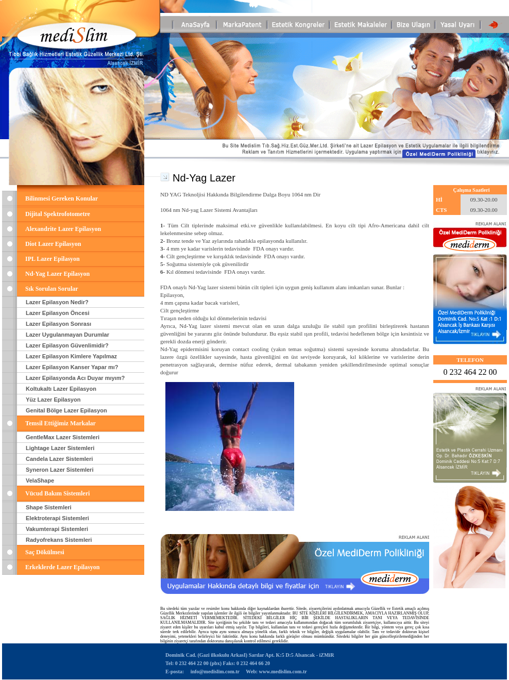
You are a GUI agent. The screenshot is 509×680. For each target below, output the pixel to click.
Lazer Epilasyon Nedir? (57, 302)
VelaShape (40, 480)
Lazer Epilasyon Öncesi (58, 313)
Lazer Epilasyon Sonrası (58, 324)
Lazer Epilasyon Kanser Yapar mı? (72, 367)
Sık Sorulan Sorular (51, 288)
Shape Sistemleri (49, 507)
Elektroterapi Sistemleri (57, 518)
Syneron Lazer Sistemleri (59, 470)
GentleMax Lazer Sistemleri (62, 437)
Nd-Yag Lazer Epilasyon (57, 273)
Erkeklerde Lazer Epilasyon (62, 567)
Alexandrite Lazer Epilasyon (63, 229)
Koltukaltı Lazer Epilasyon (61, 389)
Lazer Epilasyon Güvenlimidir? (67, 345)
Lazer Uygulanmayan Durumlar (67, 334)
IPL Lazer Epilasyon (52, 258)
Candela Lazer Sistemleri (59, 459)
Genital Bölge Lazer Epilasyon (66, 410)
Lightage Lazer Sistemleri (60, 448)
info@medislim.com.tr (215, 671)
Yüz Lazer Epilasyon (53, 399)
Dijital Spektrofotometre (57, 214)
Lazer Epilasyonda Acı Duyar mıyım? (75, 378)
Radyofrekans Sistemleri (59, 540)
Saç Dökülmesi (44, 552)
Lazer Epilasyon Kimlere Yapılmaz (71, 356)
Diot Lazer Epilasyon (53, 243)
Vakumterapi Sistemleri (57, 529)
